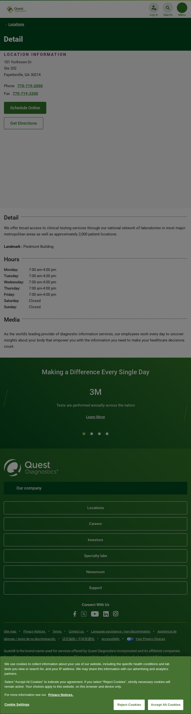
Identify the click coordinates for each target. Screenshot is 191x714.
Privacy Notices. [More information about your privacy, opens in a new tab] (60, 695)
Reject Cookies (129, 705)
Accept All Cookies (166, 705)
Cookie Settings (16, 704)
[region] (95, 685)
